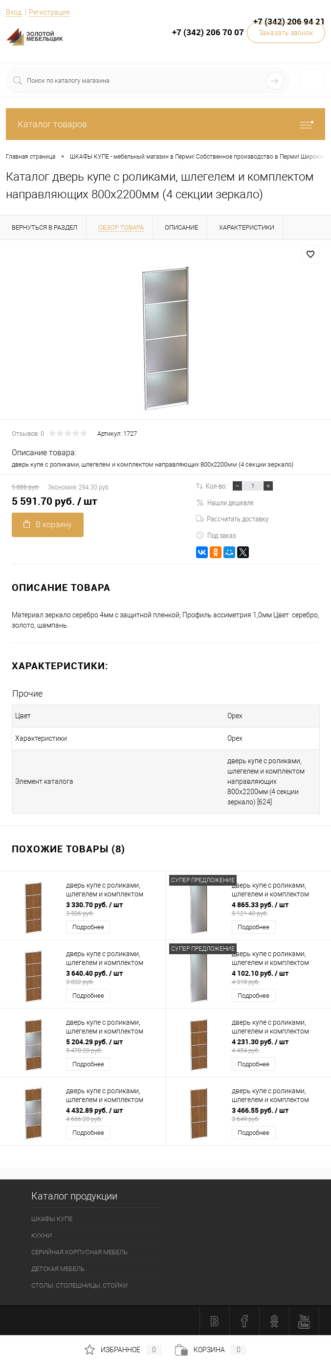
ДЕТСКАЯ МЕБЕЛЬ (58, 1268)
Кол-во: (216, 486)
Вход (14, 12)
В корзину (47, 524)
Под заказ (216, 535)
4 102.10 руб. (278, 977)
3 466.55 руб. (278, 1114)
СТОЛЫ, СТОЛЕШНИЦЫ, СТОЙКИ (79, 1285)
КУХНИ (41, 1235)
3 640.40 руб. (112, 977)
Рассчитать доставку (232, 518)
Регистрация (49, 12)
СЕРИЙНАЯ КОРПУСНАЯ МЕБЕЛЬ (79, 1252)
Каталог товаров (165, 124)
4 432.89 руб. (112, 1114)
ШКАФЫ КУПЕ (51, 1218)
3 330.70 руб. (112, 908)
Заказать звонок (286, 33)
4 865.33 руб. (278, 908)
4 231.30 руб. (278, 1046)
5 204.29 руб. (112, 1046)
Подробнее (88, 927)
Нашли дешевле (225, 502)
